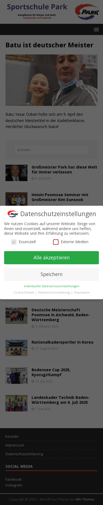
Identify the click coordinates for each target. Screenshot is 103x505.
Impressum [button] (82, 292)
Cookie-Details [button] (24, 292)
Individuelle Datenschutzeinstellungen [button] (51, 286)
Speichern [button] (52, 274)
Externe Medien (70, 241)
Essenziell (23, 241)
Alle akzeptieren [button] (52, 257)
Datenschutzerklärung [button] (54, 292)
